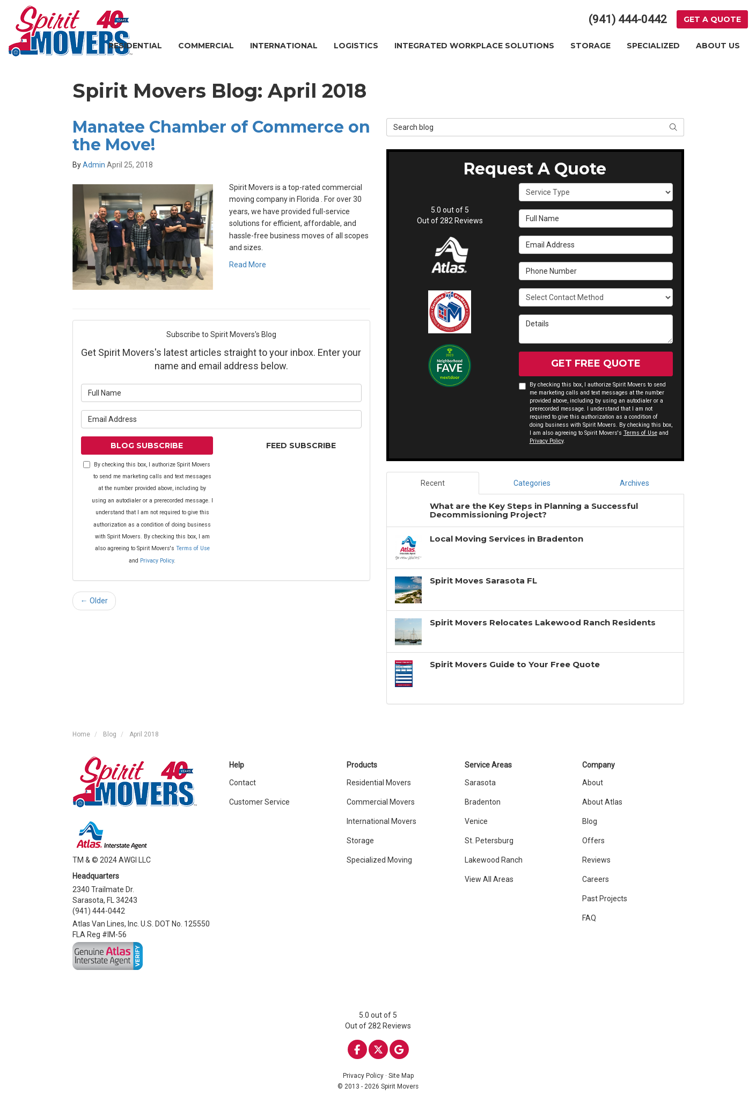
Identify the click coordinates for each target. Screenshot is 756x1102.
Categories (532, 483)
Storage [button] (590, 45)
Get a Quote (712, 19)
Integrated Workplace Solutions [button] (474, 45)
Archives (634, 483)
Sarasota (480, 782)
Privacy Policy (157, 560)
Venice (476, 821)
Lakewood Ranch (494, 860)
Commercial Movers (381, 802)
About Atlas (602, 802)
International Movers (381, 821)
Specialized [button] (653, 45)
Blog (589, 821)
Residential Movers (379, 782)
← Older (94, 600)
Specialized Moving (379, 860)
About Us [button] (718, 45)
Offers (593, 840)
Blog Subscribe (147, 445)
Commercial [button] (206, 45)
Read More (247, 264)
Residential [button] (135, 45)
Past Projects (604, 898)
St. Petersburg (489, 840)
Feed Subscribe (295, 445)
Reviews (596, 860)
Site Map (401, 1075)
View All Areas (489, 879)
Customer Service (259, 802)
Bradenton (483, 802)
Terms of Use (193, 548)
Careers (595, 879)
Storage (360, 840)
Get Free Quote (596, 363)
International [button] (284, 45)
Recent (433, 483)
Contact (242, 782)
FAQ (589, 918)
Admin (94, 164)
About (592, 782)
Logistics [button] (356, 45)
